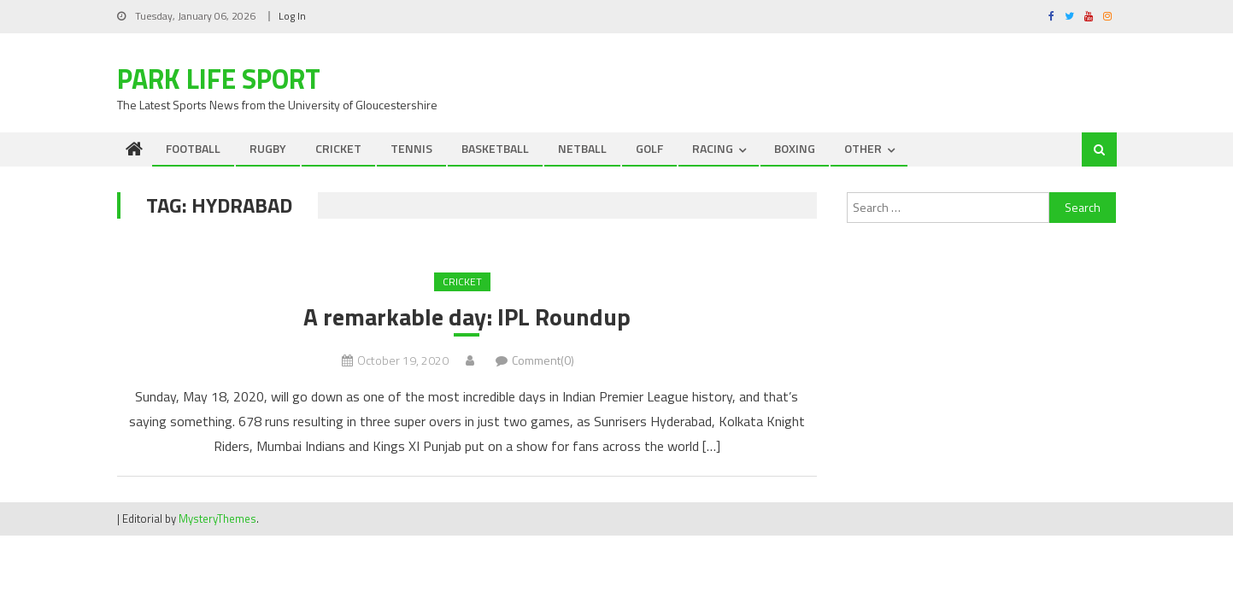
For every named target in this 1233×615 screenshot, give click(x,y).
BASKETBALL (495, 148)
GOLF (649, 148)
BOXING (794, 148)
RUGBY (268, 148)
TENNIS (411, 148)
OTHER (863, 148)
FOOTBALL (193, 148)
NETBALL (582, 148)
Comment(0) (543, 360)
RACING (712, 148)
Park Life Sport (218, 78)
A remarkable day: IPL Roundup (467, 317)
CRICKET (338, 148)
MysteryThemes (217, 518)
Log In (292, 16)
